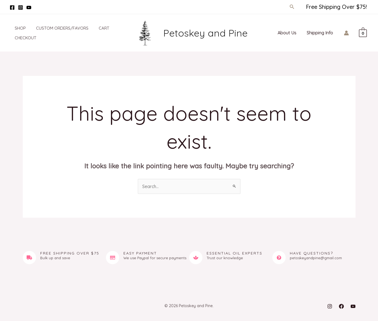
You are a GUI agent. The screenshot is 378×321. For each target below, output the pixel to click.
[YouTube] (28, 7)
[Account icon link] (346, 32)
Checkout (22, 37)
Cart (96, 28)
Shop (16, 28)
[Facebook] (12, 7)
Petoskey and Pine (205, 33)
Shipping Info (321, 32)
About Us (289, 32)
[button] (292, 7)
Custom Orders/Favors (57, 28)
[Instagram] (20, 7)
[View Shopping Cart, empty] (363, 32)
